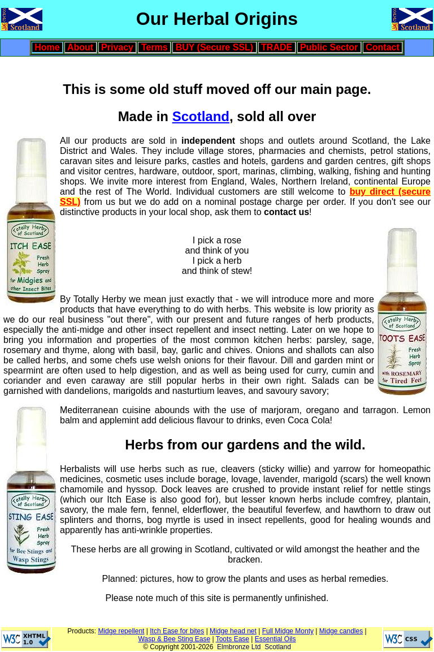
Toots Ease (232, 639)
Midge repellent (121, 631)
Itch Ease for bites (177, 631)
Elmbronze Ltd (239, 647)
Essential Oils (275, 639)
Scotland (200, 116)
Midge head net (233, 631)
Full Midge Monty (288, 631)
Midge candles (341, 631)
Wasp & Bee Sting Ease (174, 639)
